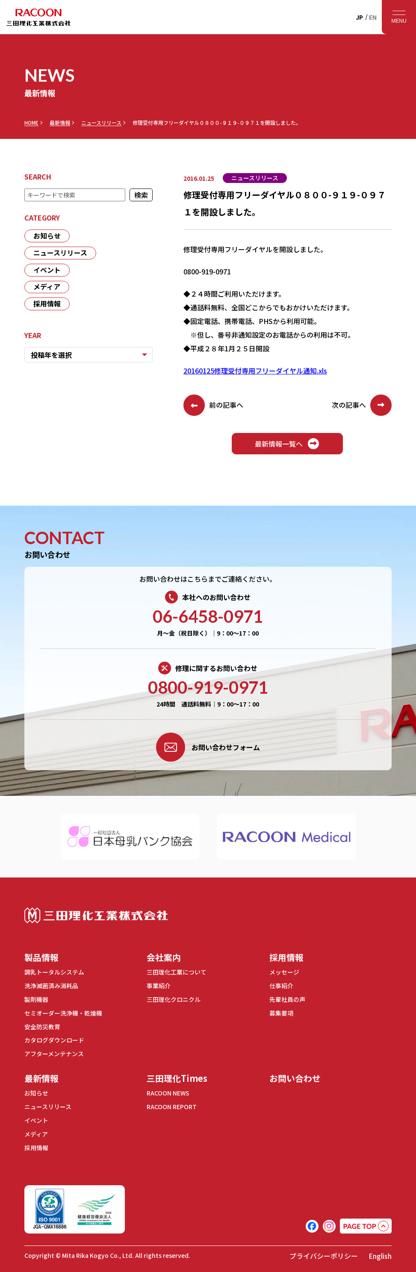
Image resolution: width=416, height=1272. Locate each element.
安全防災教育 (42, 1025)
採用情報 (47, 304)
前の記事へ (213, 405)
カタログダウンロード (54, 1038)
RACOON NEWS (168, 1090)
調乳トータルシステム (54, 972)
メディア (46, 287)
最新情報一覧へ (287, 443)
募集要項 (281, 1011)
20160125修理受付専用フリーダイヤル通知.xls (255, 370)
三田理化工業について (177, 972)
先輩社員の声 (287, 998)
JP (359, 17)
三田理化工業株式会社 (96, 915)
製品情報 (41, 957)
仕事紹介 (281, 985)
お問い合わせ (295, 1075)
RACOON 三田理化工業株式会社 (38, 17)
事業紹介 (159, 985)
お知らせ (47, 236)
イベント (47, 270)
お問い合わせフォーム (208, 747)
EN (373, 17)
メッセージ (284, 972)
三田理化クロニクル (174, 998)
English (380, 1251)
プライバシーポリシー (323, 1251)
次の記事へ (362, 405)
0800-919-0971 (208, 687)
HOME (31, 122)
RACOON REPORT (172, 1103)
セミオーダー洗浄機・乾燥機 (63, 1011)
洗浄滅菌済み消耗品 (51, 985)
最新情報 (60, 122)
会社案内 (164, 957)
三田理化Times (177, 1075)
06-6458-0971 (208, 616)
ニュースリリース (101, 122)
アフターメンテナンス (54, 1051)
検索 (141, 195)
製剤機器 (36, 998)
